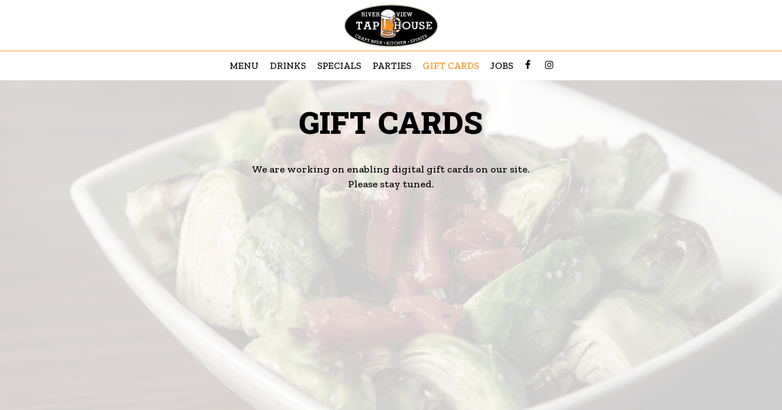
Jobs (501, 65)
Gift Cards (451, 65)
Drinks (288, 65)
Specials (339, 65)
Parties (391, 65)
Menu (244, 65)
